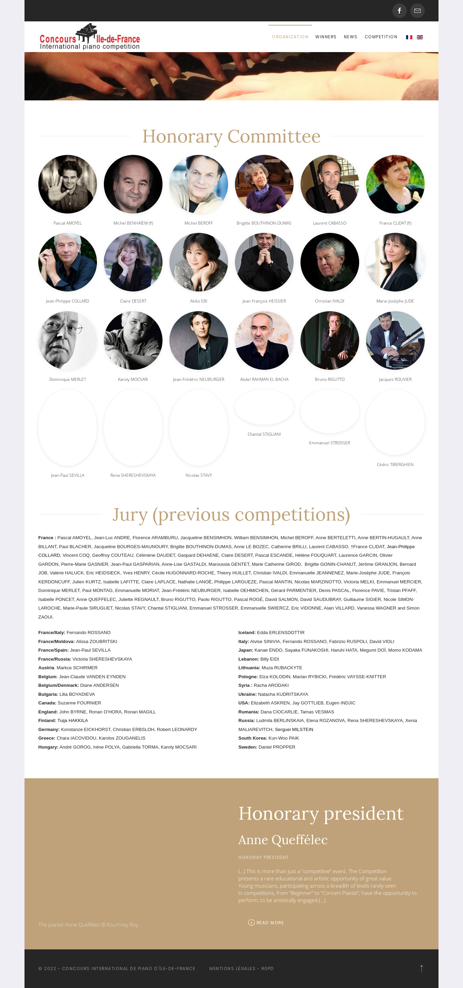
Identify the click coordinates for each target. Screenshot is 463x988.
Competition (381, 37)
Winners (326, 37)
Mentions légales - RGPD (240, 968)
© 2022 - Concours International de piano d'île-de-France (115, 968)
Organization (290, 37)
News (351, 37)
